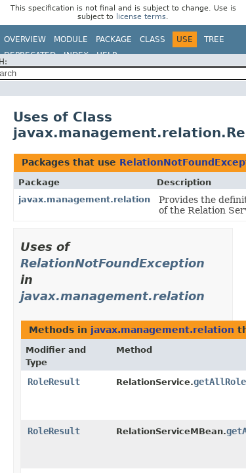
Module (71, 39)
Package (114, 39)
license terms (141, 16)
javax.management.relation (84, 199)
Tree (214, 39)
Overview (25, 39)
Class (152, 39)
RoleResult (54, 381)
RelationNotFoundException (112, 263)
